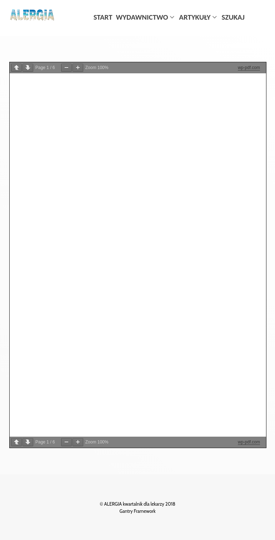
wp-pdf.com (249, 67)
